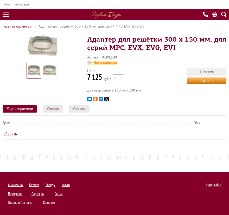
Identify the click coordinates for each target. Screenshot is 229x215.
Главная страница (17, 26)
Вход (7, 4)
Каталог (34, 185)
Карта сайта (213, 185)
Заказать (207, 81)
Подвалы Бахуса (106, 15)
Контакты (49, 203)
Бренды (50, 185)
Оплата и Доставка (20, 203)
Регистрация (21, 4)
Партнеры (37, 194)
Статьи (58, 194)
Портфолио (15, 194)
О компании (15, 185)
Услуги (66, 185)
